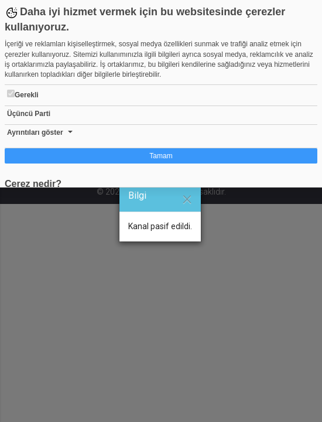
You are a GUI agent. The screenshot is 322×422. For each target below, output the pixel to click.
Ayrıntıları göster (35, 132)
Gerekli (23, 94)
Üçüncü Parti (28, 114)
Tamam (160, 156)
